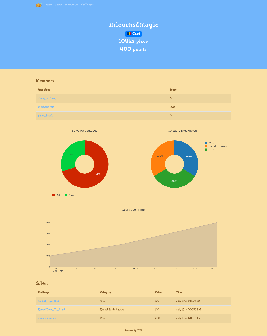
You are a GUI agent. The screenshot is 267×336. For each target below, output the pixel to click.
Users (49, 5)
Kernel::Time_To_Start (51, 309)
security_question (48, 301)
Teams (58, 5)
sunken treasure (47, 318)
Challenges (87, 5)
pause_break (45, 115)
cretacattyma (46, 107)
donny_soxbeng (47, 98)
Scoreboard (71, 5)
